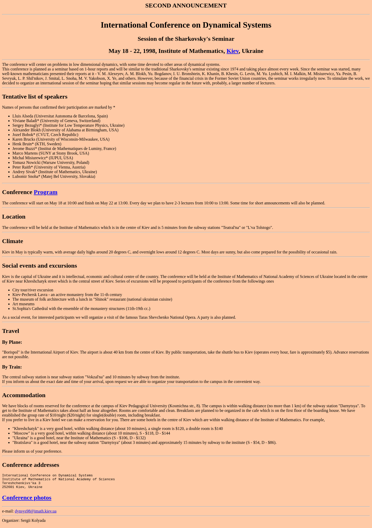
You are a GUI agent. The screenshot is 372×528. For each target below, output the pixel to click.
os (48, 500)
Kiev (233, 50)
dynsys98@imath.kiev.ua (35, 514)
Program (46, 192)
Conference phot (24, 500)
